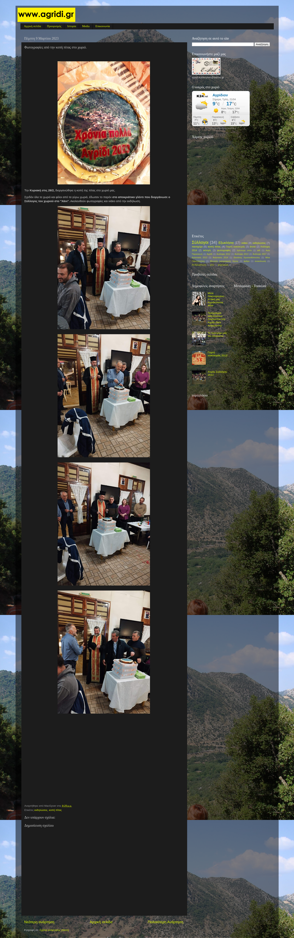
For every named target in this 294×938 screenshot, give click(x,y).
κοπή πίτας (55, 810)
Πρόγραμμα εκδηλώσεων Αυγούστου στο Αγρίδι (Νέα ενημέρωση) (216, 319)
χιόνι (212, 265)
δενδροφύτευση (199, 265)
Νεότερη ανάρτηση (39, 922)
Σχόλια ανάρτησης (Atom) (54, 930)
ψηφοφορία (223, 265)
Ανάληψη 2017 (259, 254)
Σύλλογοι (200, 242)
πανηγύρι (197, 246)
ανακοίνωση (260, 261)
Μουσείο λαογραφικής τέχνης (224, 261)
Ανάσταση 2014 (220, 257)
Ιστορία (71, 26)
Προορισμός (54, 26)
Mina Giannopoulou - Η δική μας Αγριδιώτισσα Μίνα (216, 299)
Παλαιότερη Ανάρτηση (165, 922)
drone (253, 246)
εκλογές (207, 250)
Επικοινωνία (102, 26)
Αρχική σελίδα (32, 26)
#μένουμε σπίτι (244, 250)
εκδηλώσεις (41, 810)
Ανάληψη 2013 (241, 254)
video (244, 243)
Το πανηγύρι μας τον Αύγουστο (217, 334)
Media (85, 26)
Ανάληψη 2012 (223, 254)
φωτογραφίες (224, 250)
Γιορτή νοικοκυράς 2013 (217, 354)
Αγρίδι (209, 254)
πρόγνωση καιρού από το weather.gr (220, 128)
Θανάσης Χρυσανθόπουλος (247, 257)
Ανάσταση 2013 (199, 257)
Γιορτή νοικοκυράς (235, 246)
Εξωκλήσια (226, 242)
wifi (258, 250)
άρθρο (247, 261)
